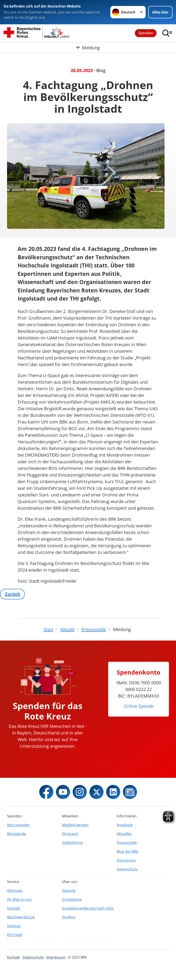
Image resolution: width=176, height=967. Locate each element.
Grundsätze (72, 899)
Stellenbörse (72, 842)
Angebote (125, 824)
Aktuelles (124, 833)
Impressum (126, 860)
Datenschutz (127, 869)
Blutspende (16, 833)
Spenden (145, 33)
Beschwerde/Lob (21, 917)
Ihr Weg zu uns (19, 899)
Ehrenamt (70, 833)
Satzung (68, 890)
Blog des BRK (127, 851)
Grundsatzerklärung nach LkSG (88, 908)
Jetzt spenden (18, 824)
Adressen (15, 890)
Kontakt (13, 908)
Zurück (12, 594)
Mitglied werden (75, 824)
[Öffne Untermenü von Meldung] (88, 47)
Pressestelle (127, 842)
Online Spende (139, 706)
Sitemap (14, 925)
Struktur (69, 917)
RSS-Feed (14, 934)
